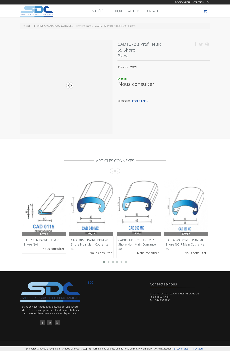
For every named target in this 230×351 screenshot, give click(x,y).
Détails (44, 234)
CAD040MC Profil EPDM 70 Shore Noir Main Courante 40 (89, 244)
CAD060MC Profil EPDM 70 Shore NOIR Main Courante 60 (185, 244)
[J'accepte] (198, 348)
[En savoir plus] (181, 348)
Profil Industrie (140, 100)
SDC (90, 282)
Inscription (198, 2)
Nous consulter (136, 84)
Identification (182, 2)
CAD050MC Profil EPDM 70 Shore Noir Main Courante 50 (137, 244)
